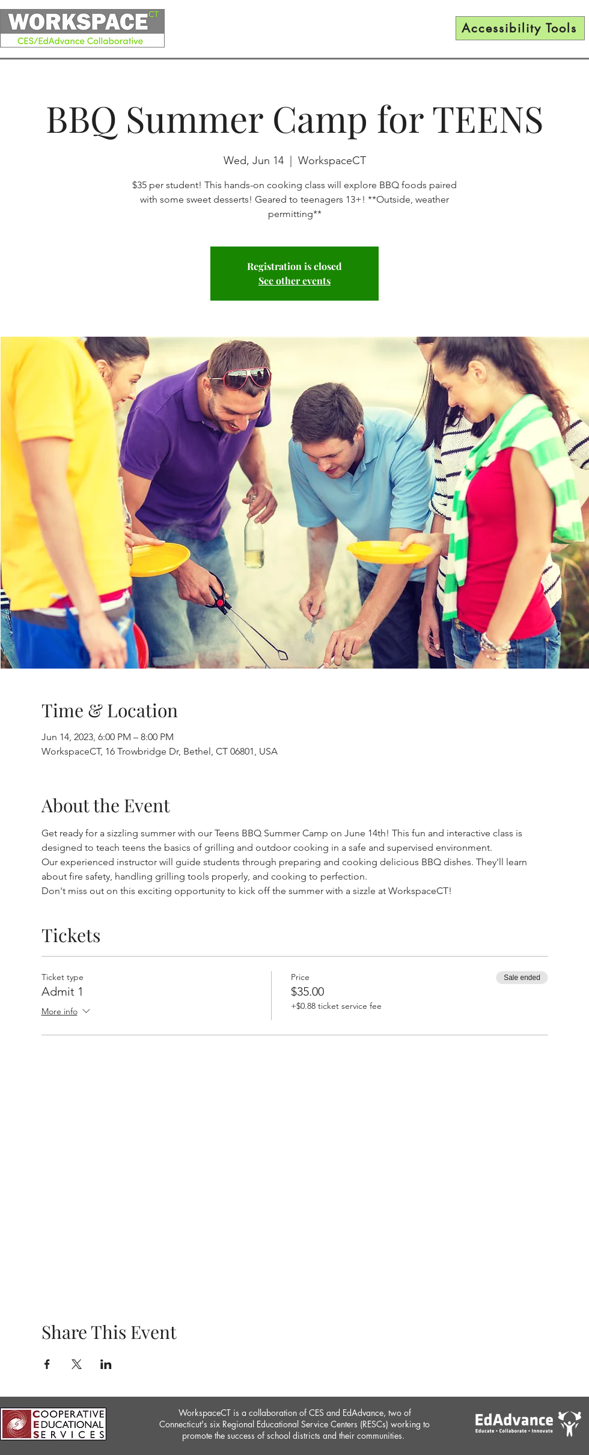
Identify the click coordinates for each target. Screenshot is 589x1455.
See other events (294, 280)
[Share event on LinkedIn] (106, 1364)
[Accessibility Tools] (520, 28)
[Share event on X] (76, 1364)
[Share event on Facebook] (47, 1364)
